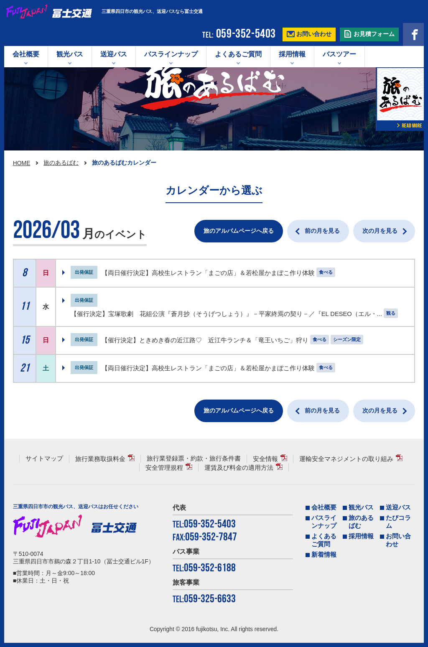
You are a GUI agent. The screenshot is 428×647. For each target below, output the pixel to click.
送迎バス (113, 54)
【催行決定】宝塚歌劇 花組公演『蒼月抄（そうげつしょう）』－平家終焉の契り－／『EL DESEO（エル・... (226, 314)
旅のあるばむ (61, 162)
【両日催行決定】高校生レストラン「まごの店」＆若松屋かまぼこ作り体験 (208, 273)
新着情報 (323, 554)
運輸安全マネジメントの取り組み (346, 459)
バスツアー (339, 54)
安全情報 (265, 459)
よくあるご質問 (238, 54)
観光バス (69, 54)
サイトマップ (44, 458)
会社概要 (26, 54)
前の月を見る (322, 231)
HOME (22, 163)
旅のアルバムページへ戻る (239, 231)
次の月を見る (379, 231)
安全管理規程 (164, 467)
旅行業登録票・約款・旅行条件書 (194, 458)
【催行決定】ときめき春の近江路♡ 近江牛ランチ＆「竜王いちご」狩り (205, 340)
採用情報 (292, 54)
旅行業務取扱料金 (100, 459)
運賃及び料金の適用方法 (238, 467)
